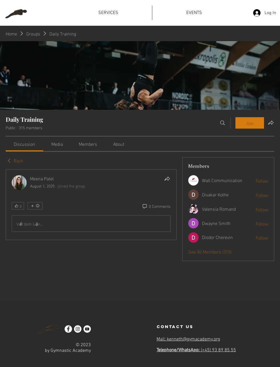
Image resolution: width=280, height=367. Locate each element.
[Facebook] (68, 329)
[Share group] (270, 122)
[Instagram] (77, 329)
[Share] (167, 178)
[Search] (222, 123)
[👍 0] (18, 206)
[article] (91, 204)
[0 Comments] (156, 206)
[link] (24, 143)
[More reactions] (35, 206)
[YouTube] (87, 329)
